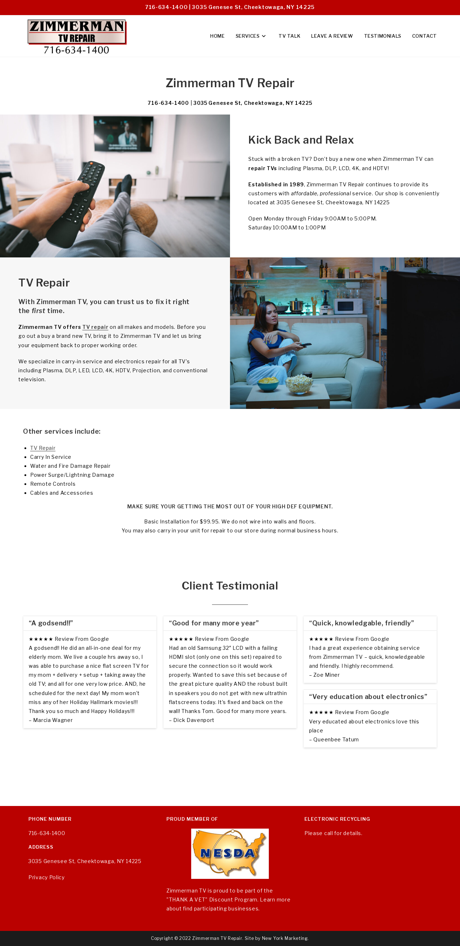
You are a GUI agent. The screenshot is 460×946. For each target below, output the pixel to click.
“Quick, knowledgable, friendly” (361, 623)
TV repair (95, 327)
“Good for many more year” (214, 623)
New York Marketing (285, 938)
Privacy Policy (46, 877)
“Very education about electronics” (368, 696)
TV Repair (42, 448)
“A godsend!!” (51, 623)
